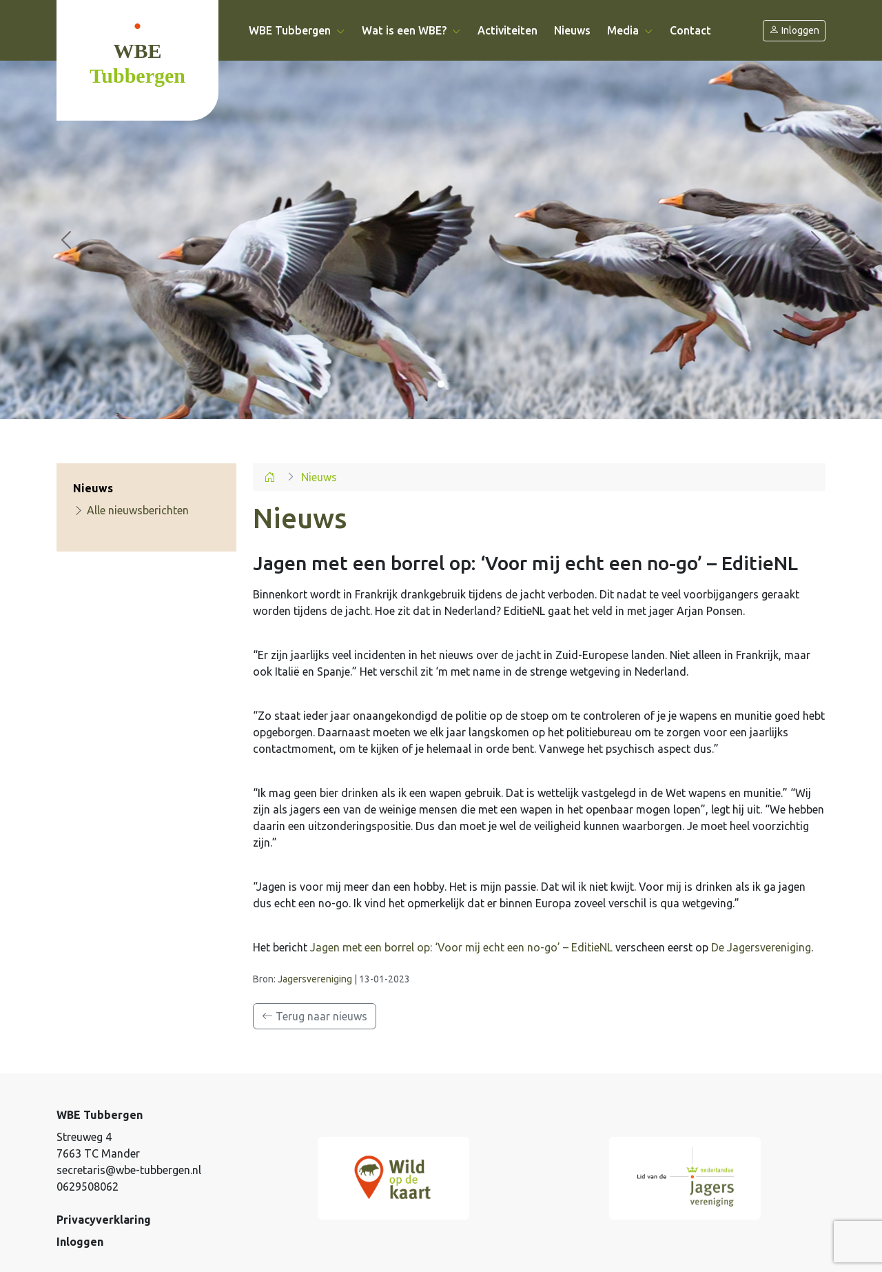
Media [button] (630, 30)
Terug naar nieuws (314, 1016)
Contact (690, 30)
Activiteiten (507, 30)
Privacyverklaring (104, 1219)
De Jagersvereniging (761, 947)
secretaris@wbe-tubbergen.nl (129, 1170)
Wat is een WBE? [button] (411, 30)
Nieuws (572, 30)
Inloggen (794, 30)
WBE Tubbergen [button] (297, 30)
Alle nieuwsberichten (131, 510)
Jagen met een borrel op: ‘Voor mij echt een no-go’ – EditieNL (461, 947)
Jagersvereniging (315, 979)
